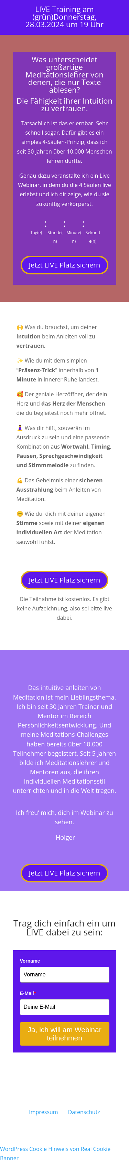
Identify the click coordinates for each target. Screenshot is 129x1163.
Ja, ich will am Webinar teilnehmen (64, 1034)
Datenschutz (84, 1112)
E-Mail (28, 993)
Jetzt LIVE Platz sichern (64, 265)
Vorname (30, 961)
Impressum (43, 1112)
